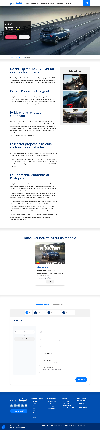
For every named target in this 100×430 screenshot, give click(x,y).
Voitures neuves (37, 399)
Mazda (35, 413)
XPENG (34, 415)
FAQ (80, 409)
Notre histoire (52, 401)
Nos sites (60, 3)
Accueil (12, 57)
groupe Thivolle (18, 411)
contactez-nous (24, 37)
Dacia (23, 57)
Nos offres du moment (82, 404)
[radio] (63, 333)
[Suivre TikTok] (18, 405)
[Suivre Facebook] (11, 405)
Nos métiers (66, 401)
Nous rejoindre (64, 428)
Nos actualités (83, 407)
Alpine (34, 408)
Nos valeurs (51, 403)
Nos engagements (53, 406)
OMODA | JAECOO (38, 417)
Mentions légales (63, 425)
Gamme (18, 57)
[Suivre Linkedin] (26, 405)
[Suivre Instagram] (15, 405)
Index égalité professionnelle (77, 425)
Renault (35, 401)
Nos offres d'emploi (68, 407)
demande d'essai (42, 304)
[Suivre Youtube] (22, 405)
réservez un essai (11, 37)
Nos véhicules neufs (47, 3)
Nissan (34, 406)
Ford (34, 410)
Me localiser (24, 339)
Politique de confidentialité (49, 425)
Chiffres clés (51, 408)
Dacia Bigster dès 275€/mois (48, 270)
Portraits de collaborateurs (67, 404)
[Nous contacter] (86, 3)
